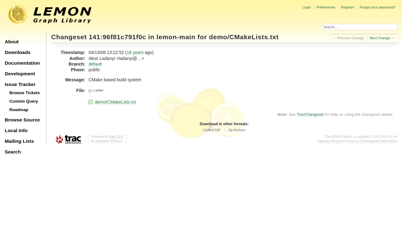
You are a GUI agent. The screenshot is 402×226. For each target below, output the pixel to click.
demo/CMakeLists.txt (244, 36)
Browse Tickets (24, 92)
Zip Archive (236, 130)
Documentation (22, 63)
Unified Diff (211, 130)
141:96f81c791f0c (117, 36)
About (12, 41)
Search (13, 151)
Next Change (380, 38)
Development (20, 73)
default (95, 64)
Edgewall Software (109, 141)
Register (347, 7)
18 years (135, 52)
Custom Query (23, 101)
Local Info (16, 130)
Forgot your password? (377, 7)
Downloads (17, 52)
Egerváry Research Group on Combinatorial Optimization (357, 141)
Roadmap (19, 109)
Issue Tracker (20, 84)
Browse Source (22, 119)
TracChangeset (310, 114)
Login (306, 7)
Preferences (326, 7)
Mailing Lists (19, 141)
